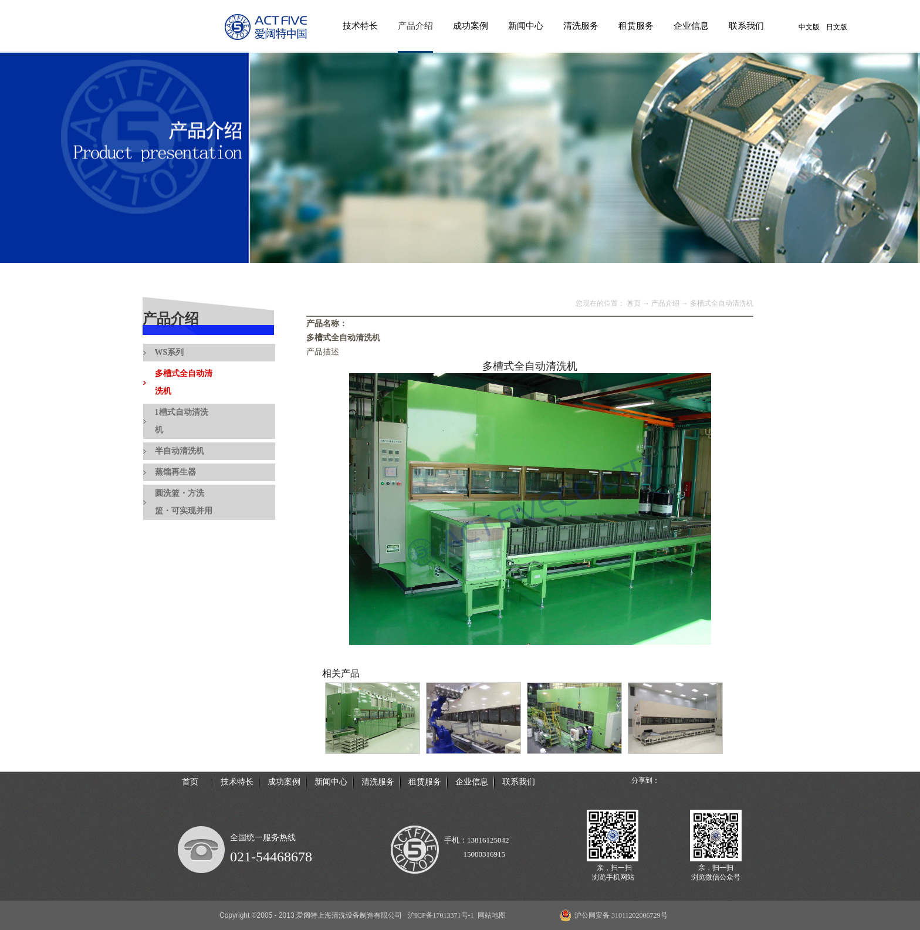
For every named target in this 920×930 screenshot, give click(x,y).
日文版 (836, 27)
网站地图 (490, 915)
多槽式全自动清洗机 (721, 303)
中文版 (809, 27)
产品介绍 (665, 303)
